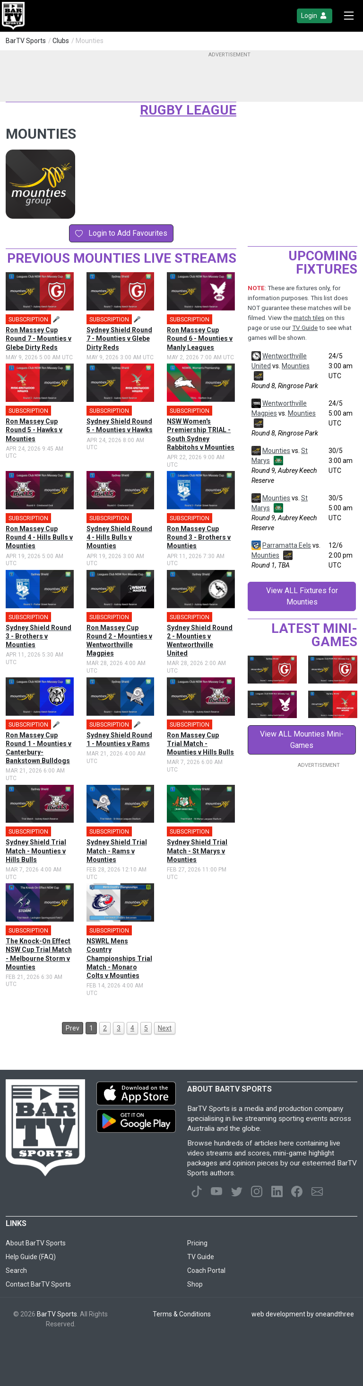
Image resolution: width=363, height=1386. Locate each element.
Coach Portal (206, 1270)
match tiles (309, 317)
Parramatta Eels (286, 545)
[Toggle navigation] (349, 16)
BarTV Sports (26, 40)
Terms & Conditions (182, 1314)
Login (314, 16)
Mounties (296, 366)
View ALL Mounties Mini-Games (302, 739)
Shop (195, 1284)
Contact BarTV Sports (38, 1284)
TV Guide (305, 327)
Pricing (197, 1243)
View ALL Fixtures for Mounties (302, 596)
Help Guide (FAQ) (31, 1257)
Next (165, 1028)
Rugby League (188, 110)
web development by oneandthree (302, 1314)
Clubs (60, 40)
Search (16, 1270)
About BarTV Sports (36, 1243)
